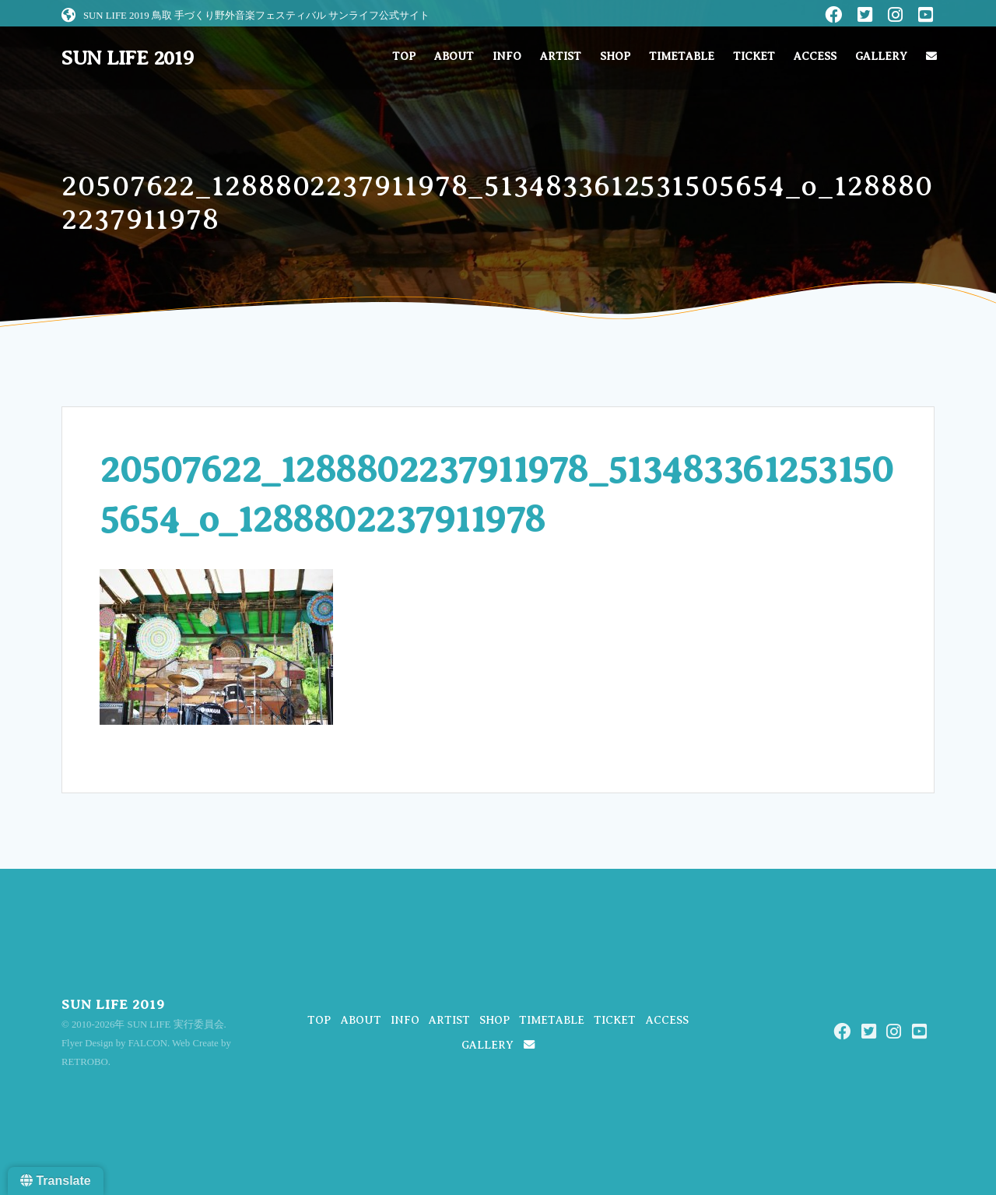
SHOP (615, 56)
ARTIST (560, 56)
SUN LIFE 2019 (127, 58)
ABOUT (454, 56)
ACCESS (815, 56)
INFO (507, 56)
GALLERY (881, 56)
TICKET (754, 56)
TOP (404, 56)
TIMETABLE (681, 56)
